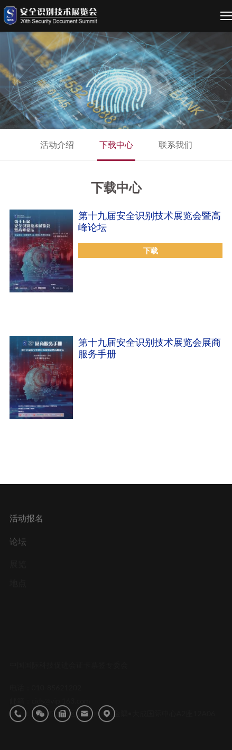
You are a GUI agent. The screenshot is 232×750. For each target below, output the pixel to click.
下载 (150, 250)
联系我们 (175, 144)
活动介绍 (57, 144)
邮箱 (84, 724)
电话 (18, 724)
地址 (106, 724)
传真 (62, 724)
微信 (40, 724)
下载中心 (116, 144)
